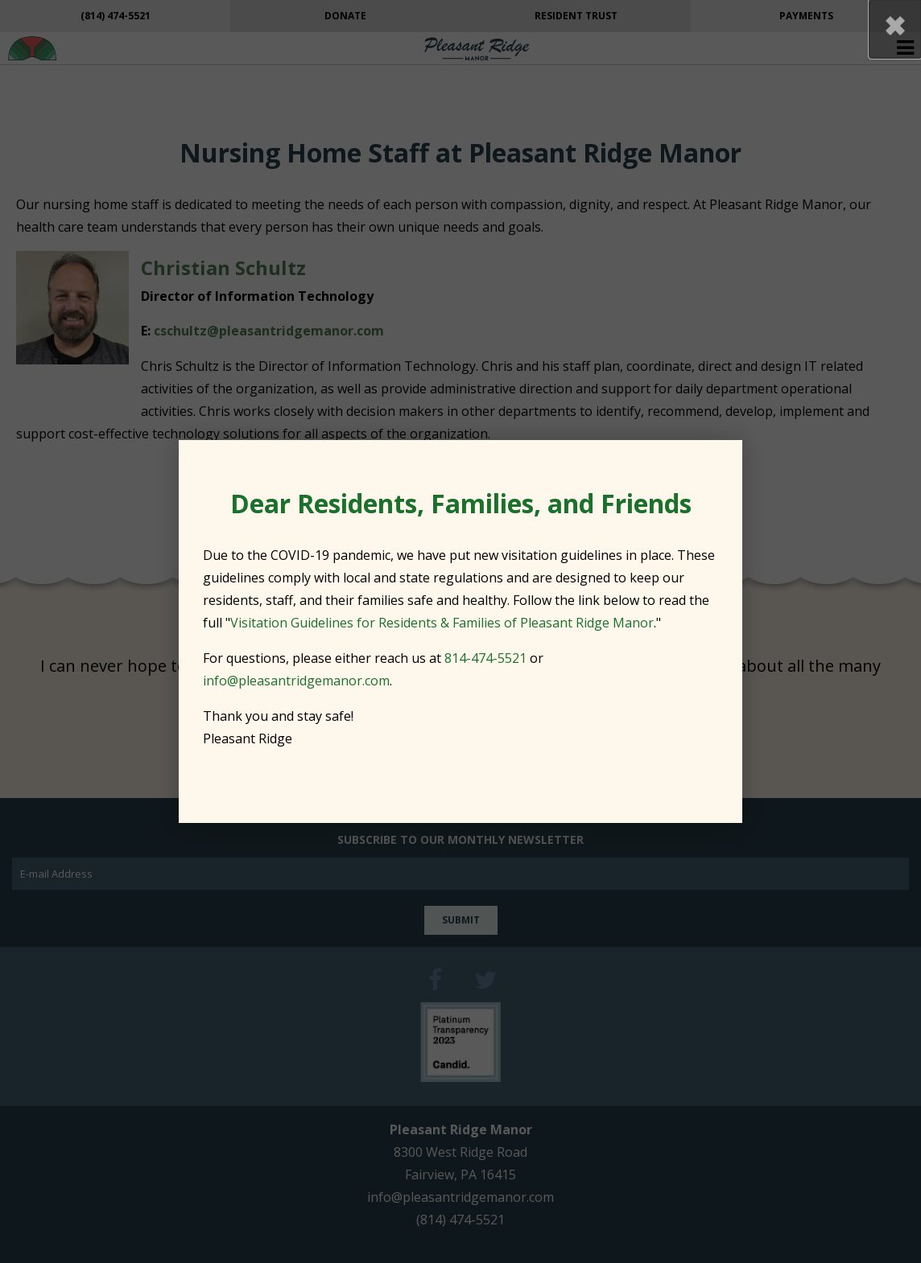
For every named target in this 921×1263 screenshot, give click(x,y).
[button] (895, 29)
